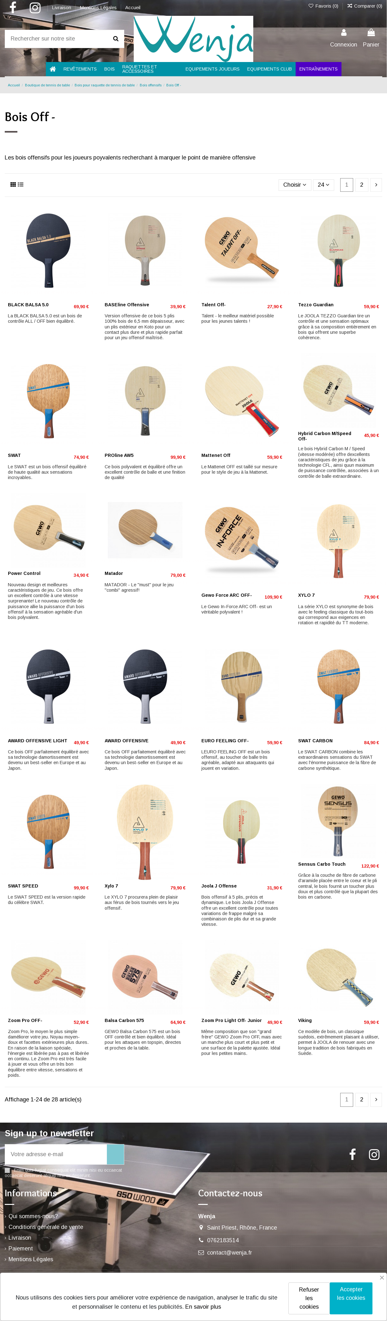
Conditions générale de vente (46, 1227)
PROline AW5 (119, 455)
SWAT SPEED (23, 885)
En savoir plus (203, 1307)
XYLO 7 (306, 595)
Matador (114, 573)
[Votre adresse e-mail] (56, 1154)
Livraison (62, 7)
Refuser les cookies (309, 1298)
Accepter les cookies (351, 1293)
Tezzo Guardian (316, 304)
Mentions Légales (99, 7)
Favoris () (323, 6)
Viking (305, 1020)
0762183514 (223, 1240)
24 (323, 185)
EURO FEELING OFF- (225, 740)
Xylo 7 (111, 885)
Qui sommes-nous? (33, 1216)
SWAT (14, 455)
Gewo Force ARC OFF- (226, 595)
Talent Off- (213, 304)
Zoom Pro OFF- (25, 1020)
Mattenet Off (215, 455)
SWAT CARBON (315, 740)
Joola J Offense (219, 885)
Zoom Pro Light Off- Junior (231, 1020)
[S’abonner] (115, 1154)
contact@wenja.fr (229, 1252)
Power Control (24, 573)
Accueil (132, 7)
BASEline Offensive (127, 304)
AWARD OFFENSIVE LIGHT (37, 740)
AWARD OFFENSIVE (127, 740)
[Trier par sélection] (295, 185)
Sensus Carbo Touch (322, 864)
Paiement (21, 1248)
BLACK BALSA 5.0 (28, 304)
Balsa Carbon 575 (124, 1020)
